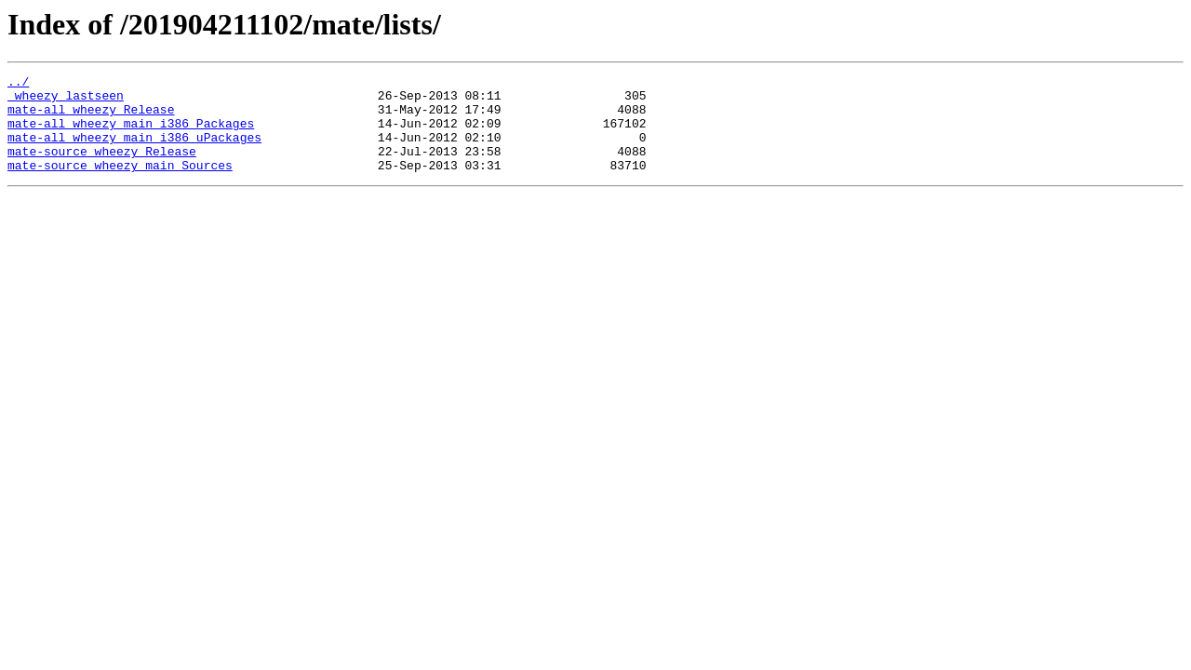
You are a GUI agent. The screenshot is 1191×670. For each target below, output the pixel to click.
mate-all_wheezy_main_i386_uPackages (134, 150)
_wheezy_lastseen (65, 100)
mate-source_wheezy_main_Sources (120, 184)
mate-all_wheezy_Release (90, 117)
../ (18, 83)
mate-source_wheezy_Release (101, 167)
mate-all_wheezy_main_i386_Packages (130, 134)
